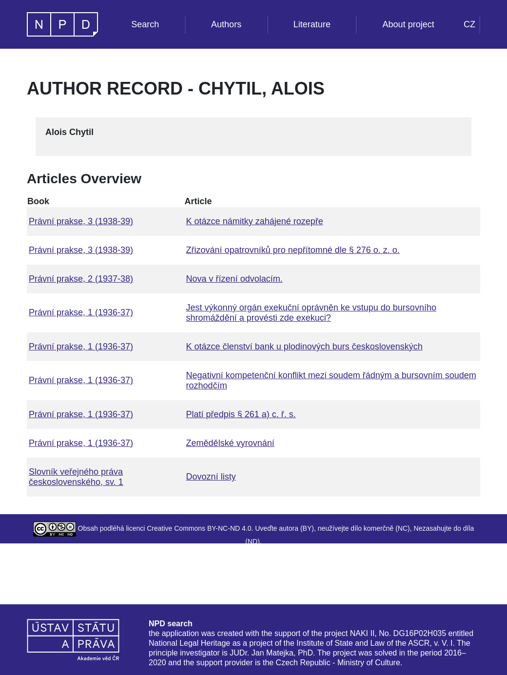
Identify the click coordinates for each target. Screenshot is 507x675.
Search (145, 24)
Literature (312, 24)
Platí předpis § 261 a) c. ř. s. (241, 414)
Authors (226, 24)
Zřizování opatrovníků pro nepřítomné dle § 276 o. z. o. (293, 250)
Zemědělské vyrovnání (230, 443)
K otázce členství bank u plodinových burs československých (304, 346)
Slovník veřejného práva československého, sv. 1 (76, 477)
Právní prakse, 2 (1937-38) (81, 279)
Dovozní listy (211, 477)
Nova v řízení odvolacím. (234, 279)
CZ (469, 24)
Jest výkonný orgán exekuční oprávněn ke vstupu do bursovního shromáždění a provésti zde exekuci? (311, 313)
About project (408, 24)
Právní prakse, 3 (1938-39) (81, 221)
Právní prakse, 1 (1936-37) (81, 312)
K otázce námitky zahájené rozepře (254, 221)
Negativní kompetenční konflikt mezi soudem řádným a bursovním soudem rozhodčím (331, 380)
